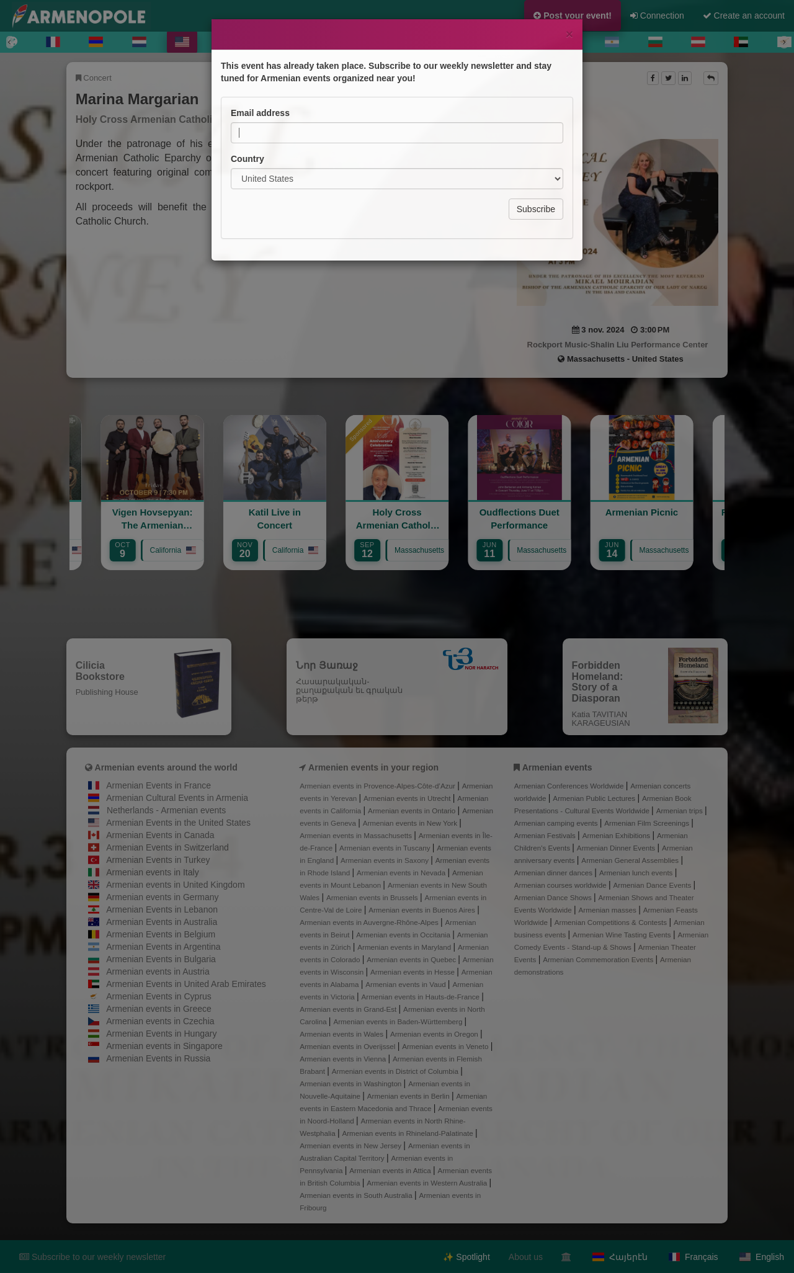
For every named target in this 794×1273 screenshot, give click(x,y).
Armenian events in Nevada (402, 873)
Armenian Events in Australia (161, 922)
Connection (657, 15)
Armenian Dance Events (653, 885)
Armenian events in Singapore (164, 1046)
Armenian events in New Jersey (351, 1145)
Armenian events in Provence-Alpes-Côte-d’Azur (378, 786)
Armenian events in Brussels (373, 897)
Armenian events (557, 767)
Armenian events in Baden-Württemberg (398, 1021)
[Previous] (10, 42)
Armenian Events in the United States (178, 823)
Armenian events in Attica (391, 1170)
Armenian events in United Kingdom (175, 885)
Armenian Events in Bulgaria (161, 959)
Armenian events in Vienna (344, 1059)
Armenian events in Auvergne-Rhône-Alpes (370, 922)
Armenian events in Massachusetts (357, 835)
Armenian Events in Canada (160, 835)
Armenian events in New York (411, 823)
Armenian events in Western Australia (428, 1183)
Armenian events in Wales (342, 1034)
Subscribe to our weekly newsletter (92, 1257)
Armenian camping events (557, 823)
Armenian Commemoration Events (599, 959)
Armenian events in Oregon (435, 1034)
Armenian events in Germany (162, 897)
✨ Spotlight (466, 1257)
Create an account (744, 15)
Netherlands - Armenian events (166, 810)
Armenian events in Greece (159, 1009)
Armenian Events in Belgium (160, 934)
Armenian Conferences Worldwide (570, 786)
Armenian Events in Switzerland (167, 847)
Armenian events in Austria (158, 971)
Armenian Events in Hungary (161, 1033)
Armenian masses (609, 910)
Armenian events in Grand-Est (349, 1009)
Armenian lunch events (637, 873)
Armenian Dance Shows (554, 897)
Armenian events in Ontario (412, 810)
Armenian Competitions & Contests (612, 922)
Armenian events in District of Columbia (396, 1071)
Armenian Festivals (546, 835)
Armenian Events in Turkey (158, 860)
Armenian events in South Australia (357, 1195)
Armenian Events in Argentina (163, 947)
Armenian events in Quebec (412, 959)
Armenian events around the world (166, 767)
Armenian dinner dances (554, 873)
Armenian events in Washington (351, 1083)
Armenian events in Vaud (406, 984)
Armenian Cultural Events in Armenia (177, 798)
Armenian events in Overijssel (348, 1046)
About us (526, 1257)
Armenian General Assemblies (630, 860)
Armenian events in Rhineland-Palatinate (408, 1133)
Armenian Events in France (158, 785)
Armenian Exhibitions (617, 835)
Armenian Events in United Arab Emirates (186, 984)
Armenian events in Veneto (446, 1046)
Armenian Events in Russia (158, 1058)
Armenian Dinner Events (617, 848)
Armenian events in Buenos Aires (422, 910)
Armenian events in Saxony (385, 860)
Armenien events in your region (373, 767)
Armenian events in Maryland (405, 947)
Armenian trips (680, 810)
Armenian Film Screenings (647, 823)
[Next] (784, 42)
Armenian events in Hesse (413, 972)
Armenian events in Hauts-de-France (422, 997)
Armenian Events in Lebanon (162, 909)
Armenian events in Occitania (404, 935)
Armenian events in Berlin (409, 1096)
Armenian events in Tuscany (385, 848)
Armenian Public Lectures (595, 798)
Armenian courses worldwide (561, 885)
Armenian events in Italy (152, 872)
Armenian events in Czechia (160, 1021)
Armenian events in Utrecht (408, 798)
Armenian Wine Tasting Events (623, 935)
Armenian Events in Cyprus (159, 996)
